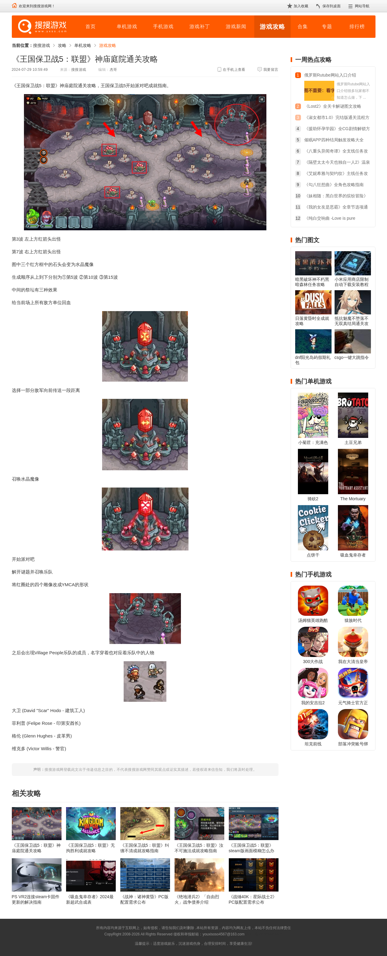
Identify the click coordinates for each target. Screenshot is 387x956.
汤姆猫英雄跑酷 (313, 620)
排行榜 (357, 26)
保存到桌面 (331, 6)
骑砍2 (313, 498)
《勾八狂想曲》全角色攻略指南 (334, 184)
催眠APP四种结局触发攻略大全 (334, 139)
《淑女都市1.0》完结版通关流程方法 (336, 118)
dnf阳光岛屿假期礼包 (313, 360)
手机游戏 (163, 26)
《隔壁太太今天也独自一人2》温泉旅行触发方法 (337, 163)
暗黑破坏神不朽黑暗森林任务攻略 (312, 282)
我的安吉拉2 (313, 702)
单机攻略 (82, 45)
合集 (303, 26)
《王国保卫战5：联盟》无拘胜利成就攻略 (90, 848)
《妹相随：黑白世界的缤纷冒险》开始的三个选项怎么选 (336, 196)
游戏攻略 (272, 26)
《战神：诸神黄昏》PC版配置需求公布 (144, 899)
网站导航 (362, 6)
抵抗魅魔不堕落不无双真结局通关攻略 (352, 323)
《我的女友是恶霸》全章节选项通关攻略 (336, 208)
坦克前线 (313, 743)
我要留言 (271, 69)
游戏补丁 (199, 26)
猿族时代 (353, 620)
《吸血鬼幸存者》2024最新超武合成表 (90, 899)
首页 (90, 26)
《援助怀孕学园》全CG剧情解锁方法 (337, 129)
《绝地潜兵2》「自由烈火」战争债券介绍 (197, 899)
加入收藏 (301, 6)
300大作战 (313, 661)
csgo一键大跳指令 (352, 357)
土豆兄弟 (353, 442)
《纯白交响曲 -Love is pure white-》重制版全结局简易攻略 (333, 219)
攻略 (62, 45)
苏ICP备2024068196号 (264, 934)
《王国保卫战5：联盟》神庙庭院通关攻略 (36, 848)
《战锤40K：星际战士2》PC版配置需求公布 (253, 899)
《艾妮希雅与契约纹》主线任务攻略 (336, 174)
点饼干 (313, 555)
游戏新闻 (236, 26)
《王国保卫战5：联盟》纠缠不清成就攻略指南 (144, 848)
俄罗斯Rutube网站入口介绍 (330, 75)
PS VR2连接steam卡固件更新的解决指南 (36, 899)
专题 (327, 26)
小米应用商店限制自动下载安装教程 (352, 282)
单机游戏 (127, 26)
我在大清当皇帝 (353, 661)
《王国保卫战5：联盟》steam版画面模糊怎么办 (251, 848)
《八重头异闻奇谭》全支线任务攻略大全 (336, 152)
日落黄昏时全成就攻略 (312, 321)
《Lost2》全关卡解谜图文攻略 (332, 106)
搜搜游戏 (41, 45)
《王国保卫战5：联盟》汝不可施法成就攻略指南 (199, 848)
